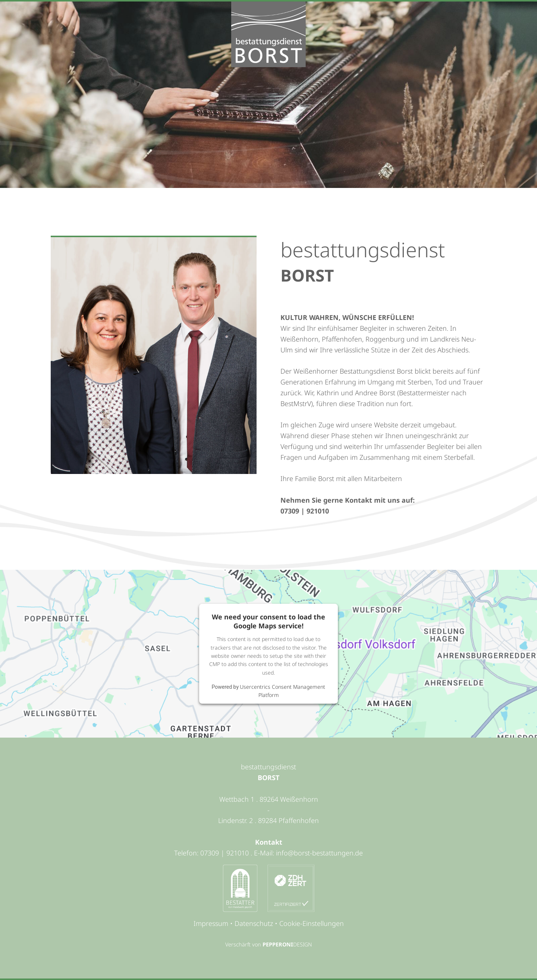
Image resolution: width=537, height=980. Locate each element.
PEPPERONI (278, 944)
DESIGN (302, 944)
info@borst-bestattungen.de (319, 852)
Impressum (211, 923)
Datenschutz (254, 923)
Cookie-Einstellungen (311, 923)
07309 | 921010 (304, 510)
